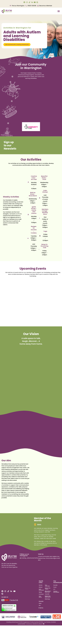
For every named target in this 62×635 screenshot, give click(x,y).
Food (54, 587)
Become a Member (48, 591)
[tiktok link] (30, 2)
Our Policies (47, 622)
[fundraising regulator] (22, 617)
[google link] (37, 2)
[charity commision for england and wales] (8, 616)
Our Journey (47, 585)
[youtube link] (35, 2)
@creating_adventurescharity (29, 558)
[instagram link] (27, 2)
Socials (55, 585)
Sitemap (47, 599)
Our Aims (40, 596)
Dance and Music (56, 591)
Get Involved (41, 589)
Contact (41, 594)
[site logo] (9, 557)
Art (54, 589)
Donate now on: (41, 603)
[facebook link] (24, 2)
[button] (58, 11)
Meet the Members (48, 596)
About (40, 587)
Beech (41, 624)
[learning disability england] (57, 616)
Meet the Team (47, 588)
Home (40, 585)
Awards (47, 594)
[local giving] (46, 617)
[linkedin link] (32, 2)
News (40, 592)
